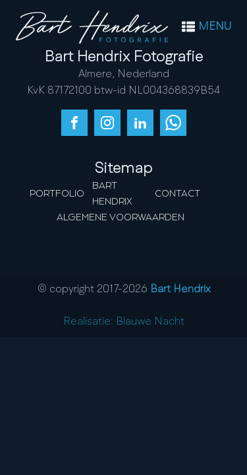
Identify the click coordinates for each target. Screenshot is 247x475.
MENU (214, 27)
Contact (177, 194)
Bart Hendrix (112, 194)
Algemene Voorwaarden (120, 217)
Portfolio (57, 194)
